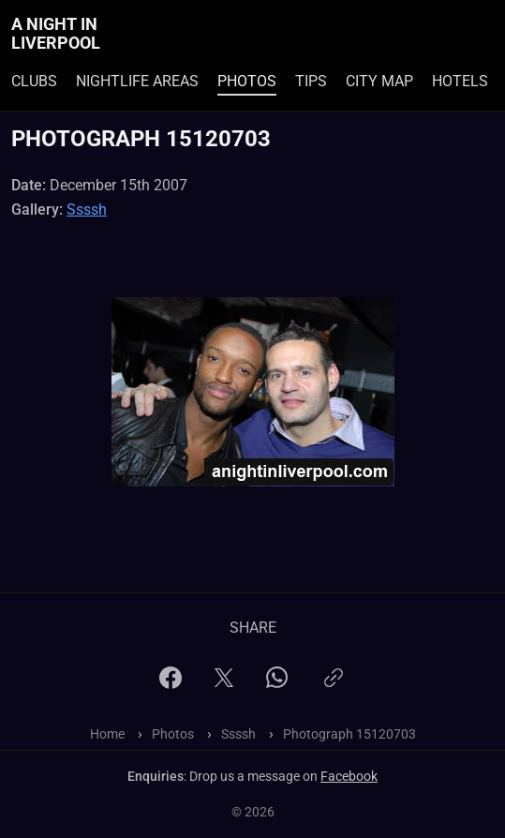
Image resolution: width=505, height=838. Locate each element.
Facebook (349, 776)
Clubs (34, 81)
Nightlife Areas (137, 81)
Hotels (460, 81)
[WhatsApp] (277, 683)
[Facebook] (170, 684)
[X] (224, 684)
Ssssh (87, 209)
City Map (379, 81)
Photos (246, 81)
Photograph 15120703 (349, 733)
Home (107, 733)
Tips (311, 81)
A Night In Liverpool (55, 33)
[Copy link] (333, 686)
